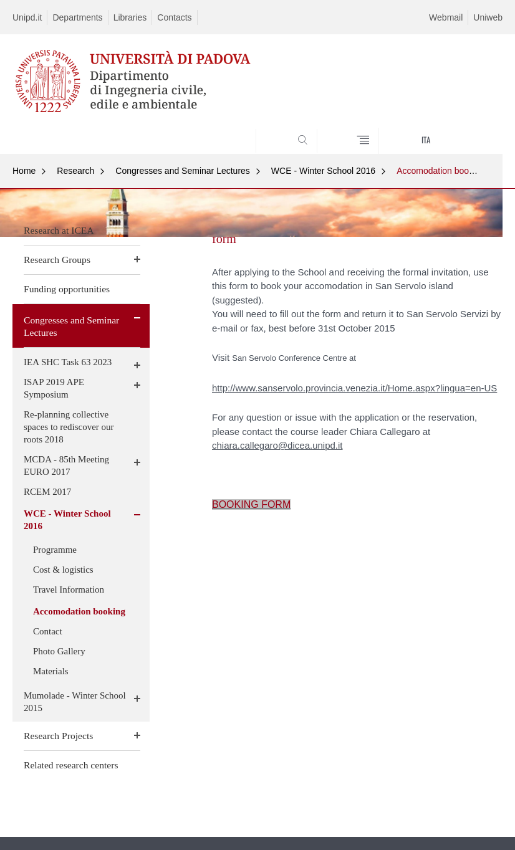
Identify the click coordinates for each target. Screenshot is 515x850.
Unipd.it (27, 17)
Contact (47, 631)
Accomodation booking (441, 171)
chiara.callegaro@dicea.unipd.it (277, 445)
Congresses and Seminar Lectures (182, 171)
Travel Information (68, 590)
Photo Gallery (59, 651)
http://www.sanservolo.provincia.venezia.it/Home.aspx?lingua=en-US (354, 388)
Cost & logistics (63, 570)
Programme (55, 550)
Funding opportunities (67, 289)
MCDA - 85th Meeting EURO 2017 (66, 465)
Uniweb (488, 17)
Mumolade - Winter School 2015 (75, 701)
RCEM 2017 (47, 492)
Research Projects (58, 735)
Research (75, 171)
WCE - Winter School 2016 (323, 171)
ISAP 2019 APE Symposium (54, 388)
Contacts (174, 17)
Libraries (130, 17)
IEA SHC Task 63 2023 (68, 362)
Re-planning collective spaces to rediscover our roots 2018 (69, 426)
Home (24, 171)
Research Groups (57, 259)
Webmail (446, 17)
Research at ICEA (59, 230)
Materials (51, 671)
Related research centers (71, 765)
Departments (77, 17)
